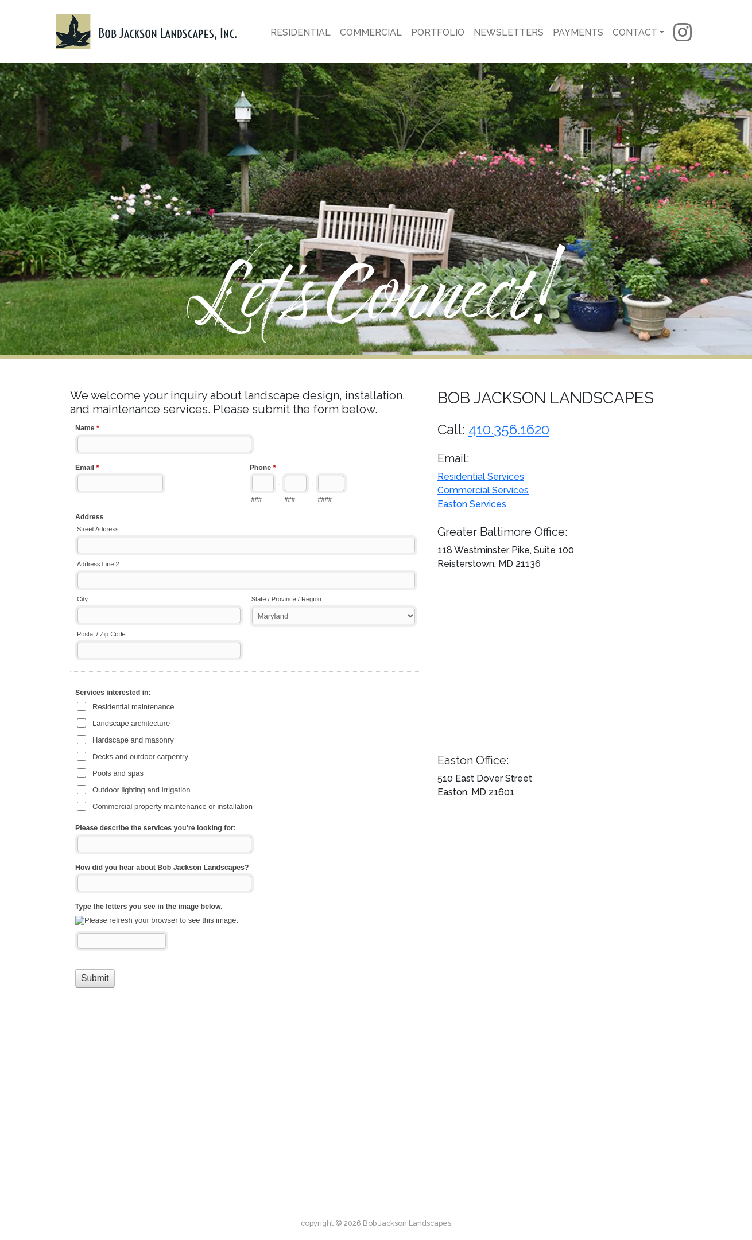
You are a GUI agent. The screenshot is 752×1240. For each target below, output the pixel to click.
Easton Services (471, 504)
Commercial (371, 32)
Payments (578, 32)
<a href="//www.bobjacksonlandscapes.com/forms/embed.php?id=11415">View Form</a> (247, 771)
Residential (300, 32)
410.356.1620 (508, 429)
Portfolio (437, 32)
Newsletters (509, 32)
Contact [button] (635, 32)
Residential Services (480, 476)
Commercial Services (483, 490)
